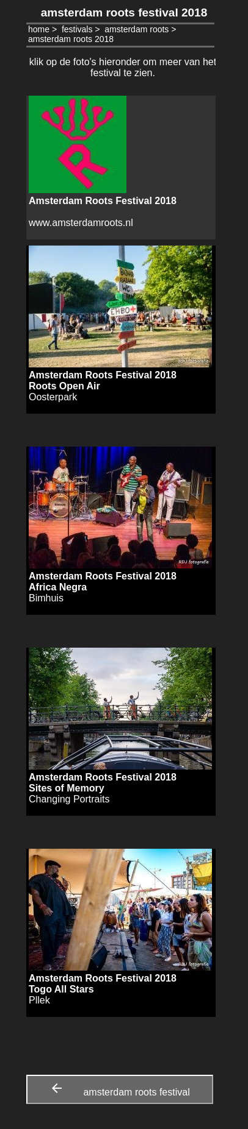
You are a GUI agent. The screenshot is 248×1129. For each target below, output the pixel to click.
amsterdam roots (136, 29)
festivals (77, 29)
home (38, 29)
